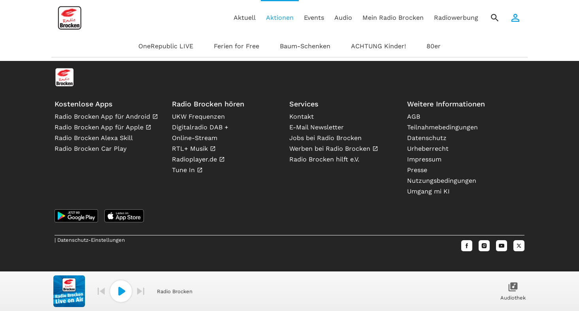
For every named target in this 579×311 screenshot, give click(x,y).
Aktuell (245, 17)
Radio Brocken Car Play (90, 148)
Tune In (184, 170)
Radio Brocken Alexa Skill (94, 138)
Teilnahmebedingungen (442, 127)
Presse (417, 170)
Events (314, 17)
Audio (343, 17)
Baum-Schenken (305, 46)
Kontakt (301, 116)
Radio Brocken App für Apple (100, 127)
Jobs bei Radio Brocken (325, 138)
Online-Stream (194, 138)
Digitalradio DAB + (200, 127)
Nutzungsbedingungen (441, 180)
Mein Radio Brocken (393, 17)
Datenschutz (427, 138)
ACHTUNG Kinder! (378, 46)
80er (433, 46)
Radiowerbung (456, 17)
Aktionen (280, 17)
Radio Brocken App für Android (103, 116)
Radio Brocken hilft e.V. (324, 159)
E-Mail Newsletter (316, 127)
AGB (413, 116)
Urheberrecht (428, 148)
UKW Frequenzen (198, 116)
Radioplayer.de (195, 159)
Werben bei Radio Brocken (330, 148)
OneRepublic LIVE (165, 46)
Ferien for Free (236, 46)
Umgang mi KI (428, 191)
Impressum (424, 159)
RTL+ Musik (191, 148)
